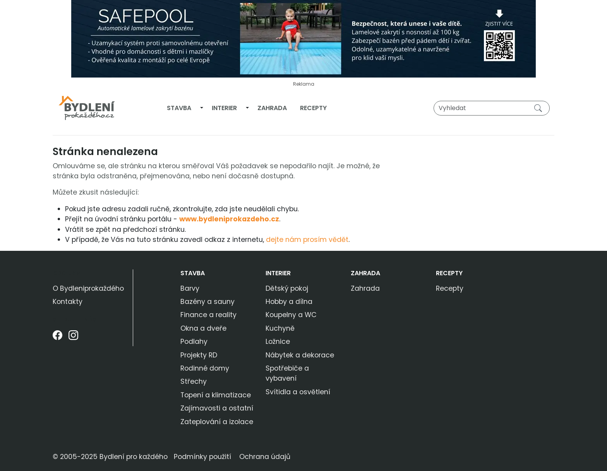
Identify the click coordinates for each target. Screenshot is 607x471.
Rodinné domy (204, 368)
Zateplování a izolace (216, 421)
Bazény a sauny (207, 301)
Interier (224, 108)
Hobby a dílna (289, 301)
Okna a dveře (203, 328)
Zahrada (272, 108)
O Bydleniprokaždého (88, 288)
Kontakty (67, 301)
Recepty (313, 108)
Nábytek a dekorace (300, 355)
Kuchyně (280, 328)
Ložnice (278, 341)
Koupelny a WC (291, 314)
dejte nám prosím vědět (307, 239)
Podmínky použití (202, 456)
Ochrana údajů (264, 456)
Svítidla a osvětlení (298, 392)
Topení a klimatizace (215, 395)
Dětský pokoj (287, 288)
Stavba (179, 108)
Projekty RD (198, 355)
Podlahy (193, 341)
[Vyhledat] (492, 108)
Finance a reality (208, 314)
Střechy (193, 381)
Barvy (189, 288)
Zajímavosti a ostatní (216, 408)
